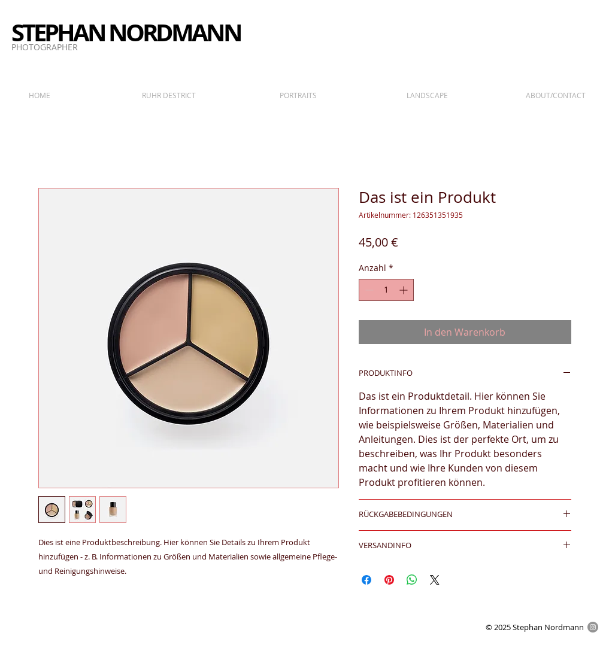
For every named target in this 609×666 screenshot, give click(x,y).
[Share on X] (435, 580)
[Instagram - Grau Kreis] (592, 627)
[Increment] (404, 289)
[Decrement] (367, 289)
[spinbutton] (386, 289)
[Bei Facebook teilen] (366, 580)
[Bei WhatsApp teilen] (412, 580)
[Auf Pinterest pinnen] (389, 580)
